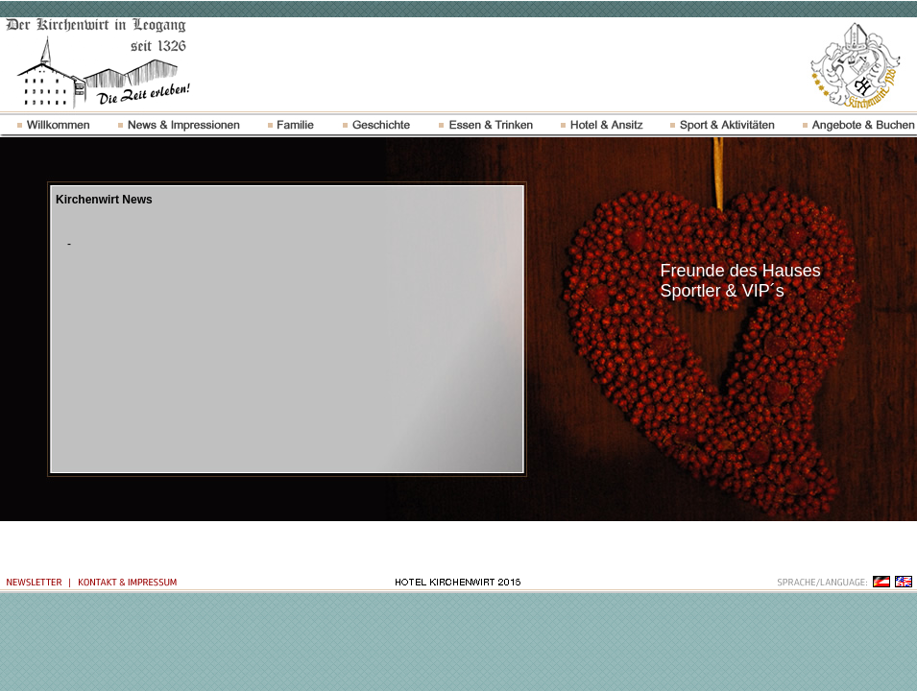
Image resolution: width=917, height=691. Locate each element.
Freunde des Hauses (741, 270)
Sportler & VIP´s (722, 290)
